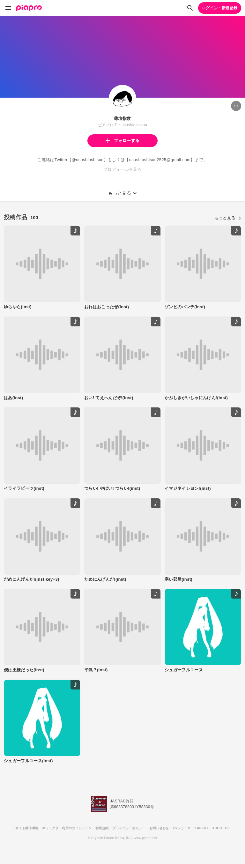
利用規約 (101, 828)
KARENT (202, 828)
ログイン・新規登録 (219, 8)
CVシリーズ (182, 828)
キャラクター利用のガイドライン (67, 828)
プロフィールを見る (122, 169)
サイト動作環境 (26, 828)
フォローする (122, 140)
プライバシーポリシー (128, 828)
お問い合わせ (159, 828)
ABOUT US (221, 828)
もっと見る (227, 217)
